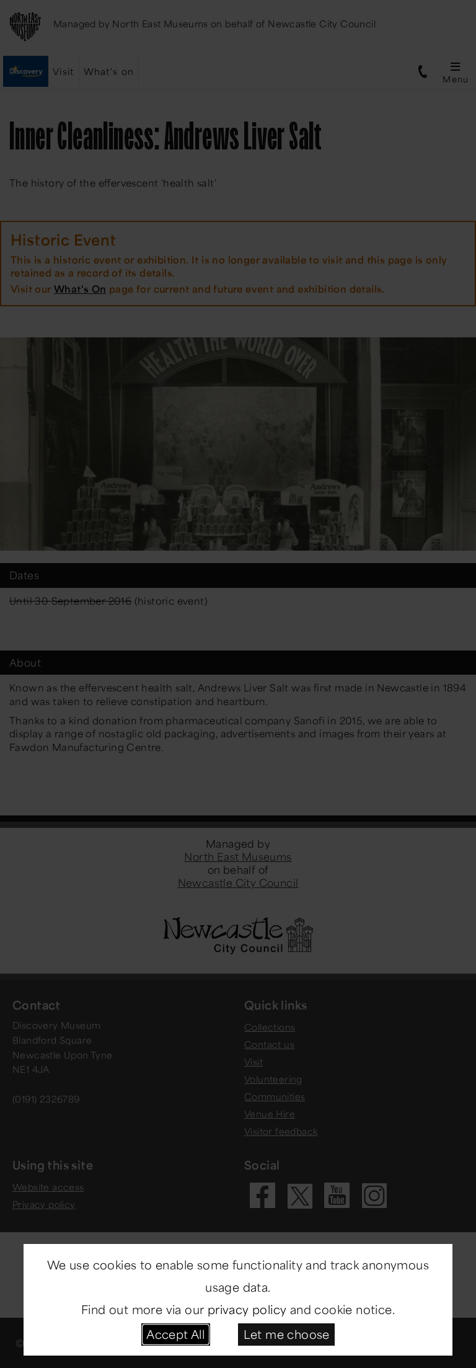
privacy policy (247, 1309)
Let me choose (287, 1333)
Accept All (175, 1333)
